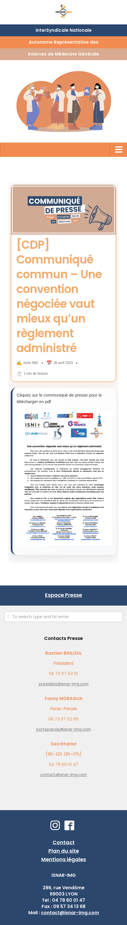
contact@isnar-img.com (63, 774)
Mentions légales (63, 859)
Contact (64, 842)
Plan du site (63, 850)
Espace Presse (63, 595)
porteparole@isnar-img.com (63, 729)
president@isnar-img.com (64, 684)
